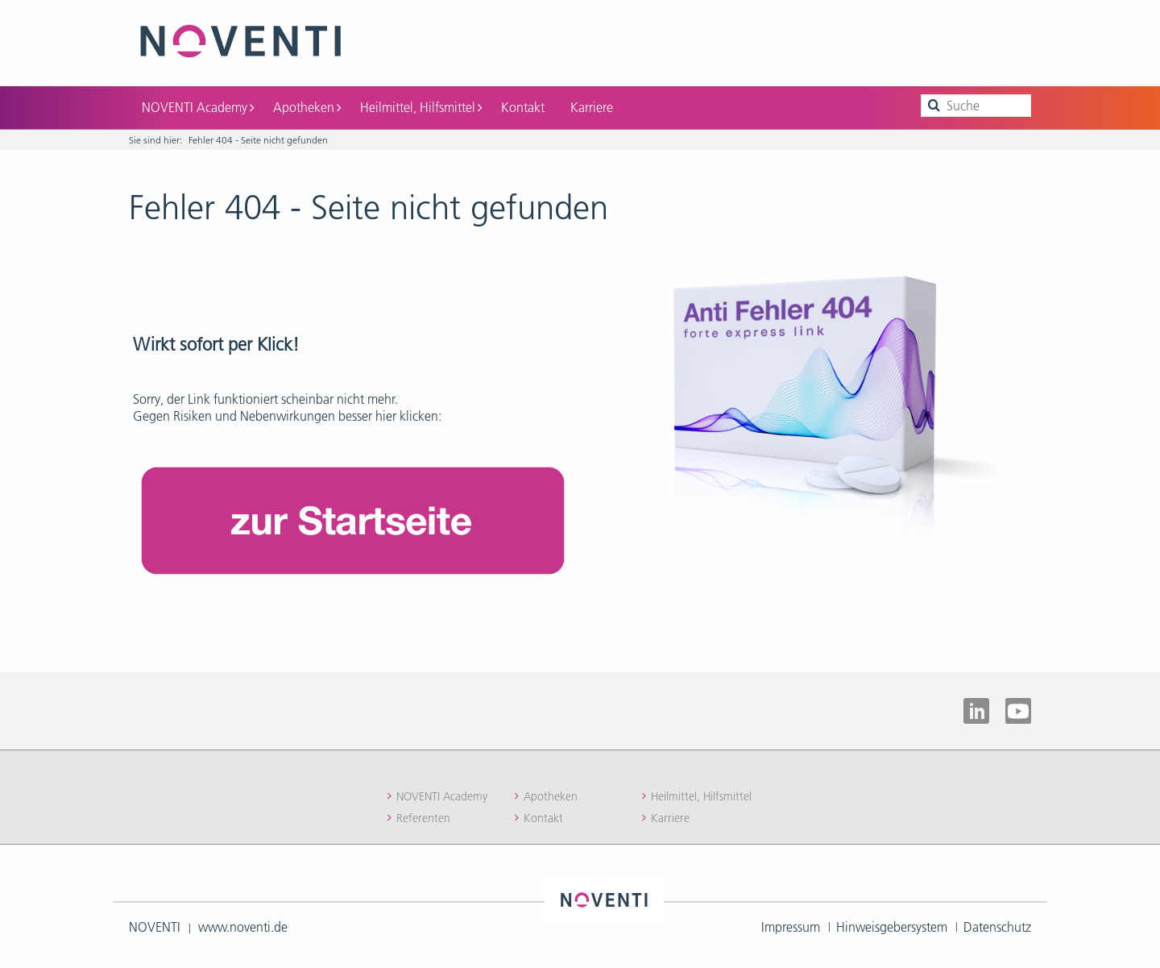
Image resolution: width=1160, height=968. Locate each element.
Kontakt (523, 107)
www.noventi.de (243, 927)
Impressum (790, 927)
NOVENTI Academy (198, 107)
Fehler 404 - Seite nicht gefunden (258, 140)
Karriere (591, 107)
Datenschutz (997, 927)
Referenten (423, 818)
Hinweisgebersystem (891, 927)
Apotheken (307, 107)
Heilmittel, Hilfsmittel (421, 107)
